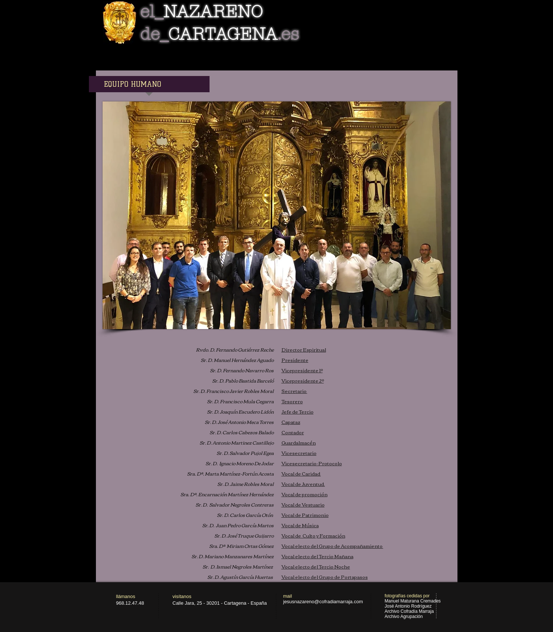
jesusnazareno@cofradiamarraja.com (323, 601)
